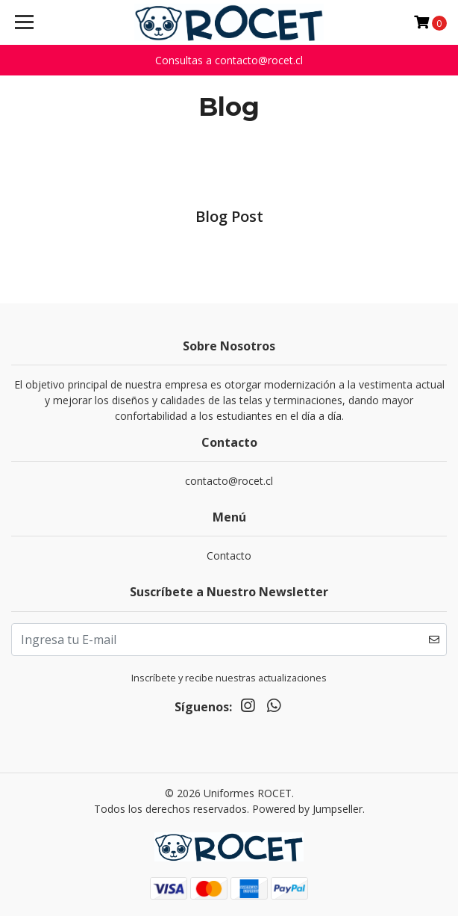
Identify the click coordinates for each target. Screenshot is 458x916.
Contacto (229, 555)
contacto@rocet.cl (229, 481)
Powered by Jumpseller (307, 809)
